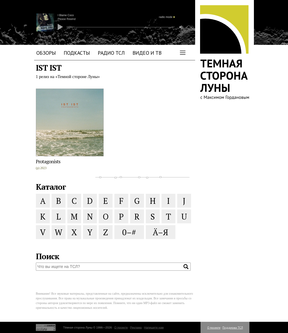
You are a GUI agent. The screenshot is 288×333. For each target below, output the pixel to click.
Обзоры (46, 53)
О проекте (213, 328)
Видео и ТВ (147, 53)
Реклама (136, 327)
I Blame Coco (66, 15)
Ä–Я (160, 232)
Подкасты (77, 53)
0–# (129, 232)
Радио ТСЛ (111, 53)
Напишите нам (154, 327)
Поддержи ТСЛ (233, 328)
